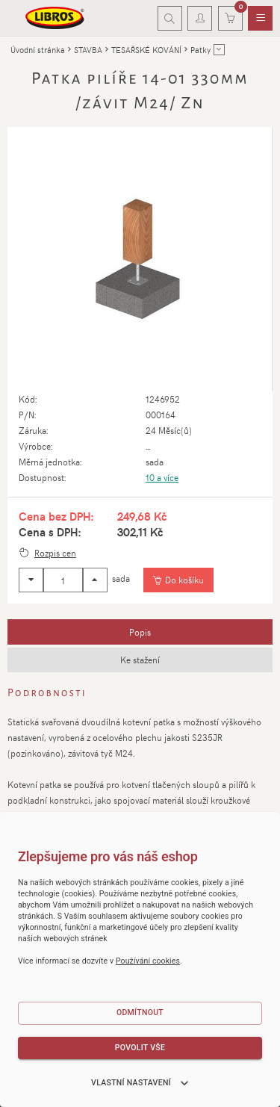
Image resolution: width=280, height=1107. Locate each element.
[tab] (140, 632)
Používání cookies (148, 961)
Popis (140, 632)
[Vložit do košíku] (178, 580)
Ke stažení (140, 660)
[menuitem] (260, 18)
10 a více (162, 477)
